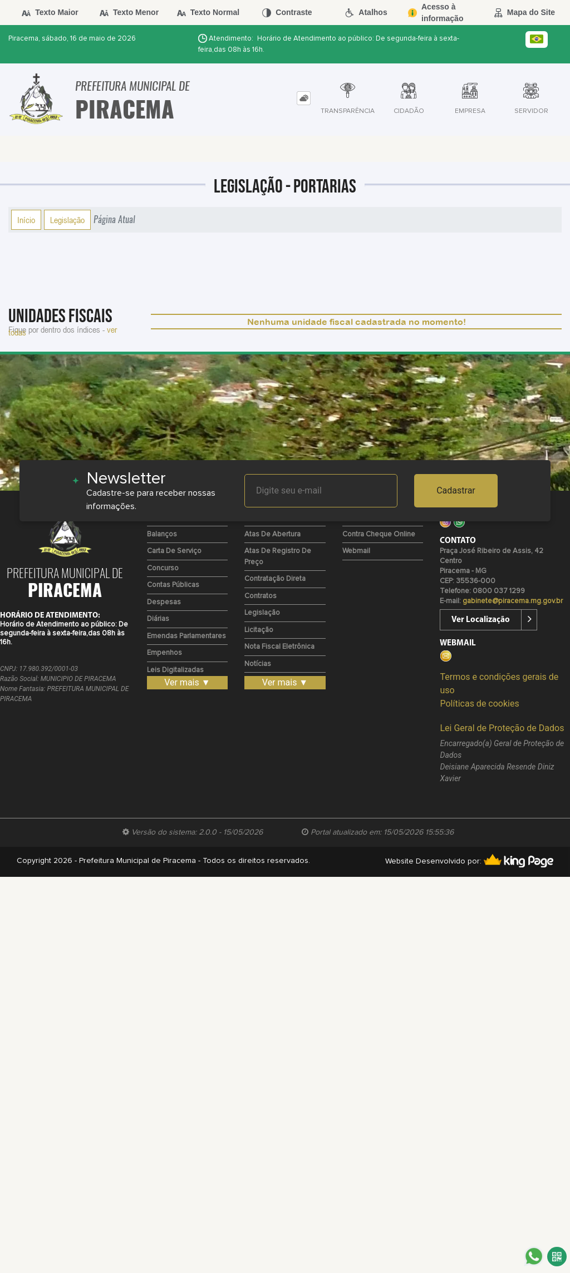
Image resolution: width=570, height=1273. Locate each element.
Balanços (162, 534)
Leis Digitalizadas (175, 670)
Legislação (67, 219)
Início (26, 219)
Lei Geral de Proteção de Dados (502, 728)
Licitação (258, 630)
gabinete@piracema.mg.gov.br (513, 601)
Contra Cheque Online (378, 534)
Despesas (164, 602)
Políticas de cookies (479, 703)
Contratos (260, 596)
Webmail (356, 551)
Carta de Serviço (174, 551)
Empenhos (164, 653)
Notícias (257, 664)
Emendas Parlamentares (186, 636)
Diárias (158, 619)
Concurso (163, 568)
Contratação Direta (275, 579)
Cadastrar (455, 490)
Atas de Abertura (272, 534)
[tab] (304, 98)
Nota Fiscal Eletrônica (279, 646)
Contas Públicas (173, 585)
